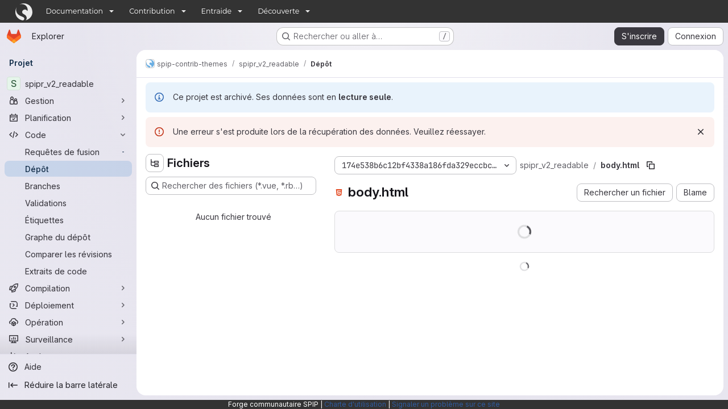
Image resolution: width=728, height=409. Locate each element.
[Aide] (68, 367)
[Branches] (68, 186)
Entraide (216, 11)
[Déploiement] (68, 305)
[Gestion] (68, 100)
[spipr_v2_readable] (68, 83)
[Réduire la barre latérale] (68, 385)
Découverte (278, 11)
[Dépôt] (68, 169)
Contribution (152, 11)
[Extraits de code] (68, 271)
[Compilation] (68, 288)
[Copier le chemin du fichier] (651, 165)
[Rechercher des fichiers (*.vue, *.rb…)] (231, 186)
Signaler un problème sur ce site (446, 404)
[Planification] (68, 118)
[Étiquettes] (68, 220)
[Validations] (68, 203)
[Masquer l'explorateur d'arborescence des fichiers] (155, 163)
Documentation (75, 11)
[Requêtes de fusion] (68, 152)
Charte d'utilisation (355, 404)
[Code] (68, 135)
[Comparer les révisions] (68, 254)
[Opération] (68, 322)
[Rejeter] (701, 132)
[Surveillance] (68, 339)
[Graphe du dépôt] (68, 237)
